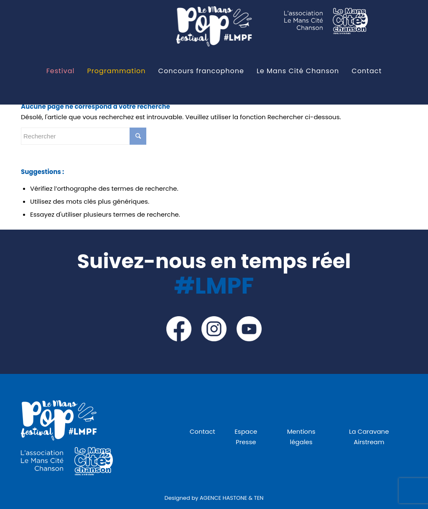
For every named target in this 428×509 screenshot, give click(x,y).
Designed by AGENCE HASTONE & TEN (214, 498)
